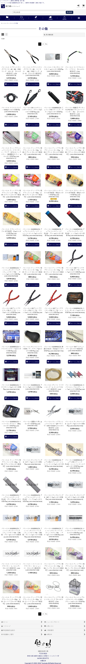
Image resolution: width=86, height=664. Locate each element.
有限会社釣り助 (43, 651)
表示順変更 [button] (48, 35)
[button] (79, 18)
